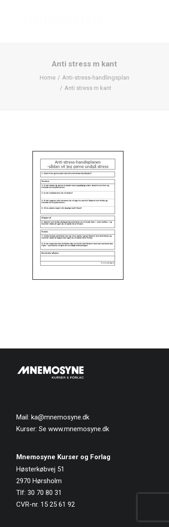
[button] (148, 21)
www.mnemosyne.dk (78, 429)
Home (47, 77)
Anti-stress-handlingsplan (95, 77)
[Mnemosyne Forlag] (60, 21)
